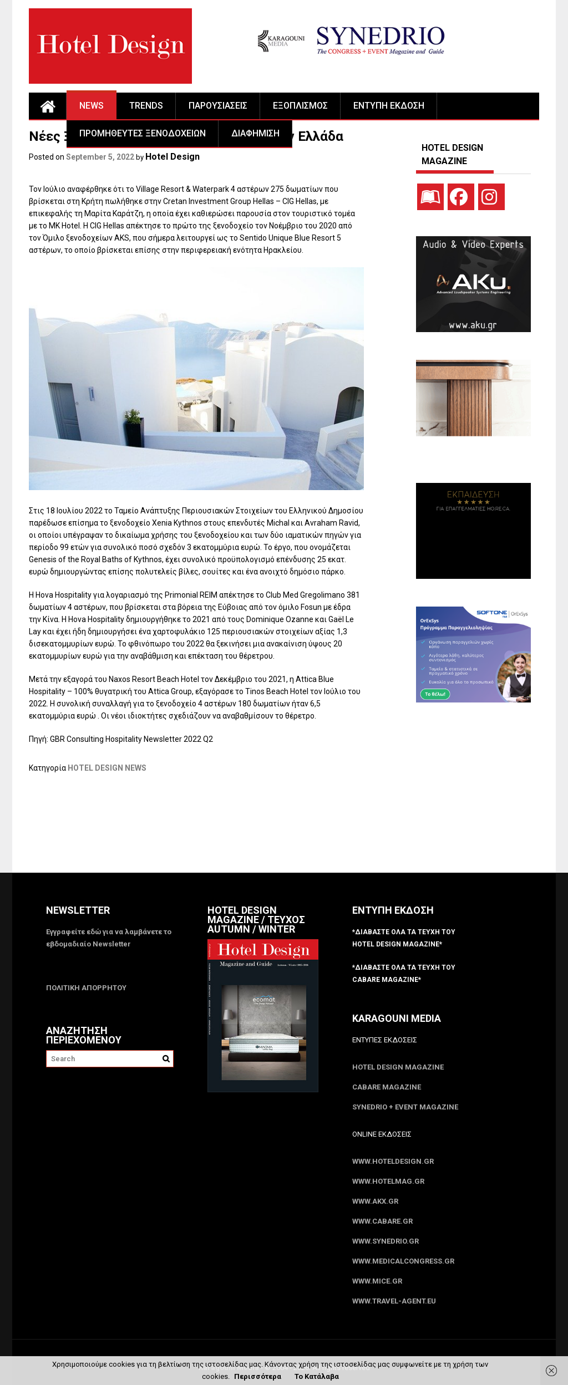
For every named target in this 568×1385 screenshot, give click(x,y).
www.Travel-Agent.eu (394, 1301)
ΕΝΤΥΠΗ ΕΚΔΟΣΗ (388, 105)
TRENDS (146, 105)
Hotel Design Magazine (398, 1067)
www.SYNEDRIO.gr (385, 1241)
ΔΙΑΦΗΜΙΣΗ (255, 133)
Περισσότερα (257, 1376)
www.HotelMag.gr (388, 1181)
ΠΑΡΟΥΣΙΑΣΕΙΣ (218, 105)
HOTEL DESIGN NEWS (107, 767)
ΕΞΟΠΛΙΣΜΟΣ (300, 105)
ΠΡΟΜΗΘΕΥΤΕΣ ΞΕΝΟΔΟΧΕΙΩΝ (142, 133)
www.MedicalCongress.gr (403, 1261)
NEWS (91, 105)
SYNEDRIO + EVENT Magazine (405, 1107)
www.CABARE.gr (382, 1221)
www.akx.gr (375, 1201)
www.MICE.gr (377, 1281)
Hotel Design (172, 156)
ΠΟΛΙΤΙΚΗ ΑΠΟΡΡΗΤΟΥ (86, 988)
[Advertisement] (231, 830)
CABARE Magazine (386, 1087)
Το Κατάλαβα (317, 1376)
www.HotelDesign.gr (393, 1161)
